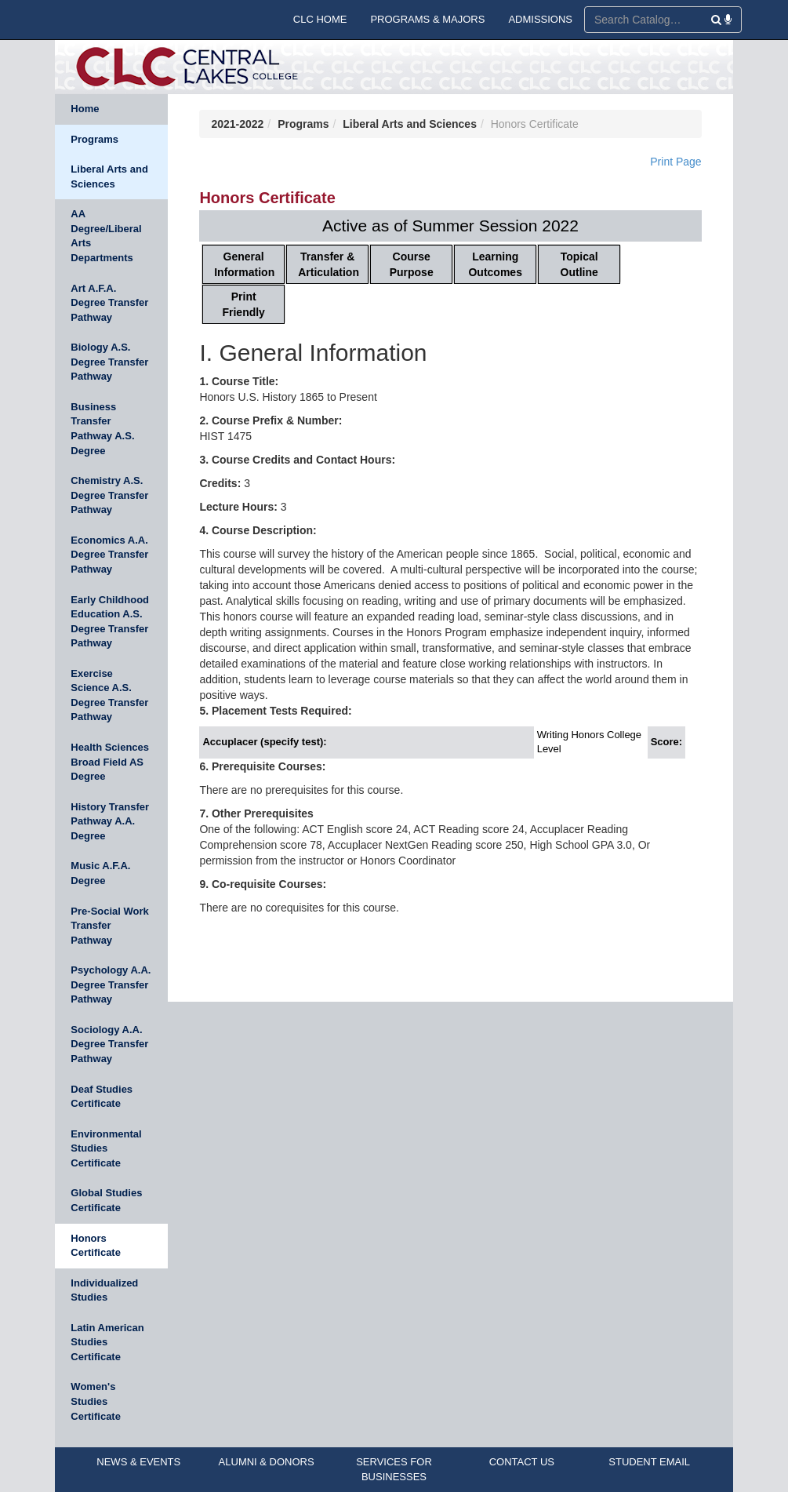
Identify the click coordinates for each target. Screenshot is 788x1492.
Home (85, 109)
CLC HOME (320, 19)
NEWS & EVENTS (138, 1462)
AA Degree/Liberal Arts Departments (106, 236)
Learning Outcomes (494, 264)
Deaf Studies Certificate (102, 1096)
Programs (94, 139)
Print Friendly (243, 304)
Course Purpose (412, 264)
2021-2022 (237, 124)
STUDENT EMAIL (649, 1462)
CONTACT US (521, 1462)
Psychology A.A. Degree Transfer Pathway (111, 984)
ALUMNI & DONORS (266, 1462)
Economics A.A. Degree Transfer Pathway (109, 554)
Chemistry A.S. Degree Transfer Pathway (109, 495)
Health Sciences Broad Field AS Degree (110, 761)
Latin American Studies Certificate (107, 1342)
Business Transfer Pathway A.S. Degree (102, 429)
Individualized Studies (104, 1290)
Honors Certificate (96, 1245)
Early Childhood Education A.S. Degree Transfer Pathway (110, 622)
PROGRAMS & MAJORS (427, 19)
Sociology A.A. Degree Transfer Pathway (109, 1044)
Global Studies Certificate (106, 1200)
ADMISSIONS (540, 19)
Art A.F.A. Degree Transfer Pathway (109, 302)
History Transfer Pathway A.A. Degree (110, 821)
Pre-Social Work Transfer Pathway (109, 925)
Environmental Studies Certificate (106, 1148)
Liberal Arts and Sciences (109, 176)
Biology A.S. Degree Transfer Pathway (109, 361)
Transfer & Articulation (328, 264)
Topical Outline (579, 264)
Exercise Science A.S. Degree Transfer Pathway (109, 695)
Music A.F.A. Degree (100, 873)
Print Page (675, 161)
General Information (244, 264)
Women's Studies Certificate (96, 1401)
